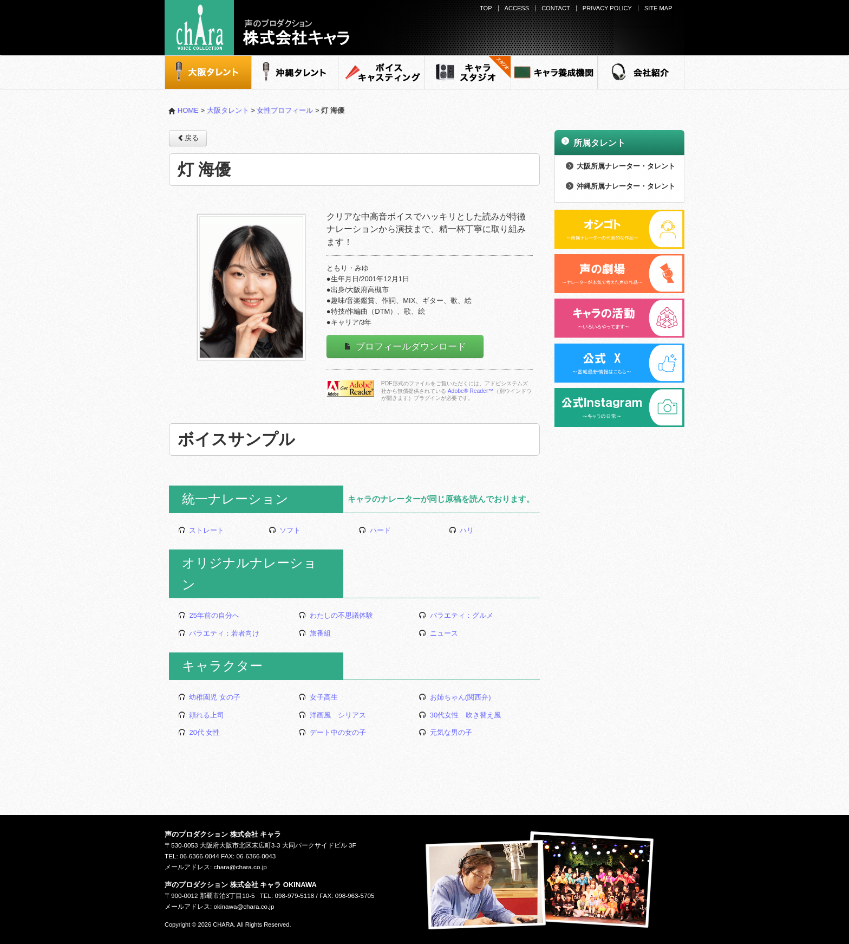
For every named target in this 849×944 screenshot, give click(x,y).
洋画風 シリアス (332, 715)
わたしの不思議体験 (335, 615)
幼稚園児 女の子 (209, 697)
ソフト (285, 530)
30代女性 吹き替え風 (460, 715)
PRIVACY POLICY (607, 8)
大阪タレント (228, 110)
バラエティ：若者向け (219, 633)
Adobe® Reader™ (471, 391)
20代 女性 (199, 732)
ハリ (461, 530)
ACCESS (517, 8)
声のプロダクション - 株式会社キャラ (257, 27)
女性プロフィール (285, 110)
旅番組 (314, 633)
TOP (486, 8)
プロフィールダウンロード (405, 346)
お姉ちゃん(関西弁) (455, 697)
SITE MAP (658, 8)
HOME (183, 110)
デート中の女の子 (332, 732)
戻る (188, 137)
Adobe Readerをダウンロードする (350, 388)
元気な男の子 (445, 732)
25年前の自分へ (208, 615)
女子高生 (318, 697)
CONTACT (555, 8)
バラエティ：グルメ (456, 615)
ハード (374, 530)
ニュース (438, 633)
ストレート (201, 530)
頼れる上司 (201, 715)
